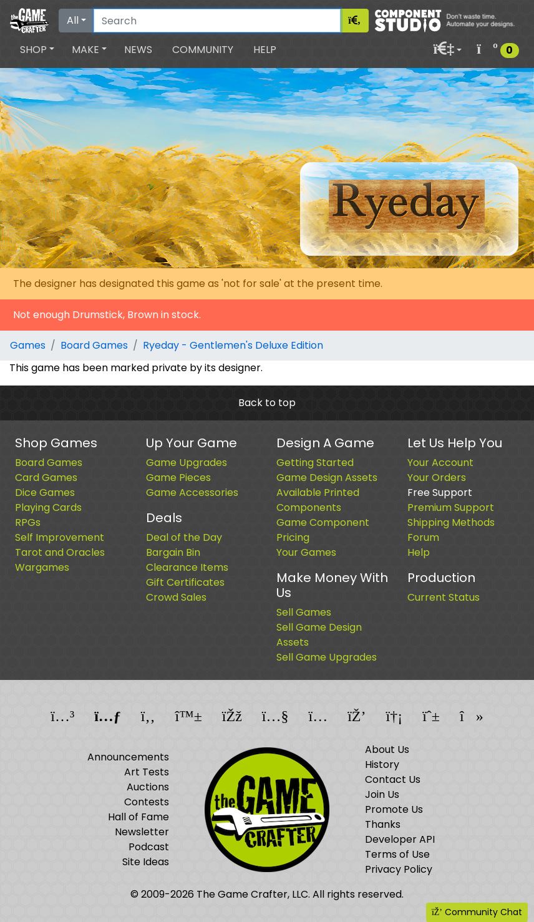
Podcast (149, 847)
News (138, 49)
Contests (146, 802)
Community (202, 49)
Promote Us (394, 809)
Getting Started (315, 462)
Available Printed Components (317, 500)
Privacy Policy (398, 869)
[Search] (217, 20)
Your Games (306, 552)
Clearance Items (187, 567)
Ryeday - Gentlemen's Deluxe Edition (233, 345)
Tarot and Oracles (60, 552)
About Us (387, 749)
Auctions (148, 787)
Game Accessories (192, 492)
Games (28, 345)
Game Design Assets (326, 477)
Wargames (42, 567)
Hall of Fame (138, 817)
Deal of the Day (184, 537)
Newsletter (142, 832)
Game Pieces (178, 477)
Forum (423, 537)
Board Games (94, 345)
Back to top (267, 402)
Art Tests (146, 772)
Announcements (128, 757)
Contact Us (392, 779)
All (73, 20)
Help (264, 49)
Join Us (382, 794)
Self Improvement (59, 537)
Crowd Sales (176, 597)
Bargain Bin (173, 552)
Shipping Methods (451, 522)
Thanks (382, 824)
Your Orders (436, 477)
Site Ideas (145, 862)
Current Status (443, 597)
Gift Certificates (185, 582)
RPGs (28, 522)
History (382, 764)
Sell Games (303, 612)
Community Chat (477, 912)
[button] (37, 49)
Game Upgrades (186, 462)
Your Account (440, 462)
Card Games (46, 477)
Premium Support (450, 507)
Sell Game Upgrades (326, 657)
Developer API (400, 839)
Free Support (439, 492)
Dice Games (45, 492)
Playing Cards (48, 507)
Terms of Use (397, 854)
